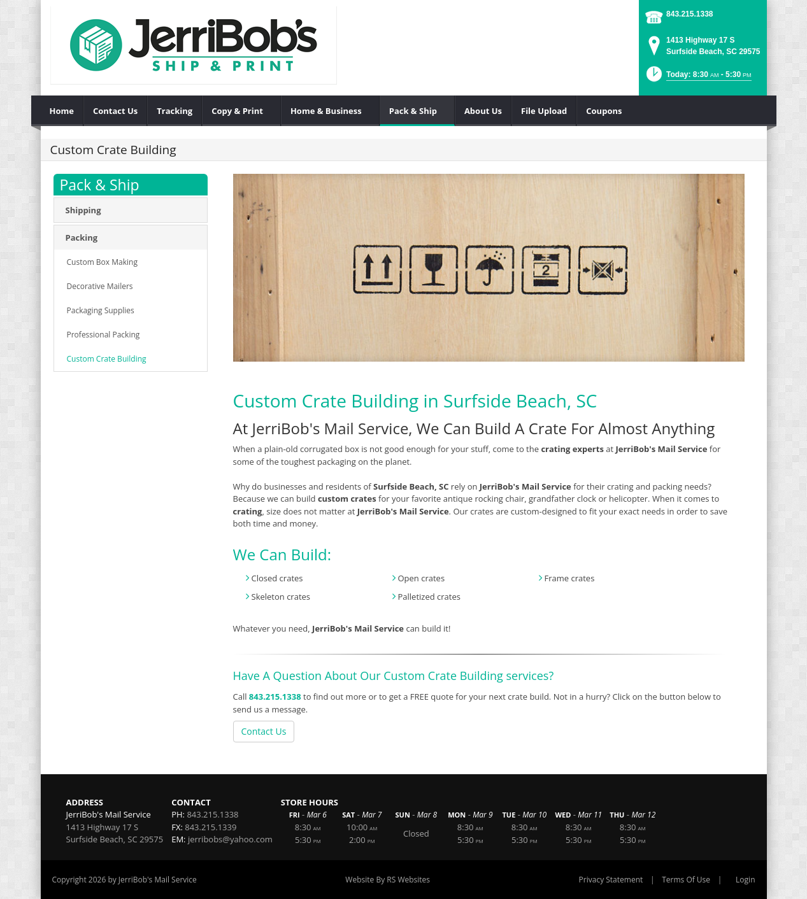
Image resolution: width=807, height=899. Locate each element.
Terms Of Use (686, 879)
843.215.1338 (689, 14)
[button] (698, 78)
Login (745, 879)
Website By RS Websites (387, 879)
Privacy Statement (611, 879)
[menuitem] (62, 111)
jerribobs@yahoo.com (230, 839)
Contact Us (264, 731)
